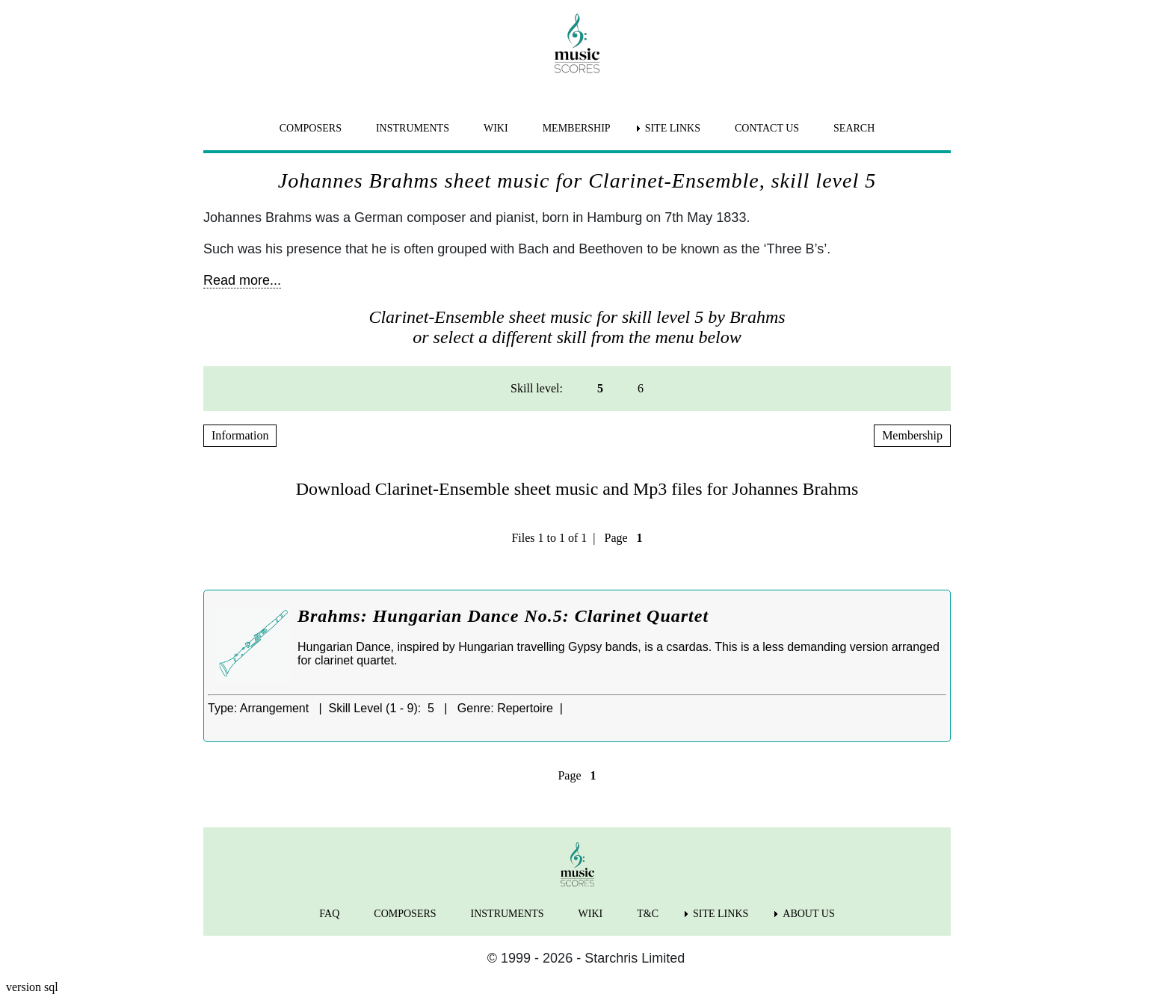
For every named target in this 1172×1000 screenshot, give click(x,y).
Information (240, 435)
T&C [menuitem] (648, 913)
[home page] (577, 43)
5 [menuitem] (600, 388)
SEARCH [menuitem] (854, 128)
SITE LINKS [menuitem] (672, 128)
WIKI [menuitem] (496, 128)
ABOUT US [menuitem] (808, 913)
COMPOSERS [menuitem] (311, 128)
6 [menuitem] (641, 388)
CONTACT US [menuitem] (767, 128)
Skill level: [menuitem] (537, 388)
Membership (912, 435)
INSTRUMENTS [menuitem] (412, 128)
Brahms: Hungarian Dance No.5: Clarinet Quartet (503, 616)
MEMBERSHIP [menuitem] (577, 128)
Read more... (242, 280)
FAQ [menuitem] (329, 913)
